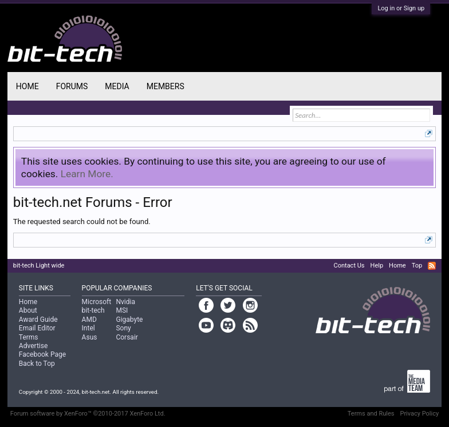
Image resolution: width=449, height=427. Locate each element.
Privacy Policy (419, 413)
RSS (432, 266)
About (28, 310)
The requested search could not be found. (82, 221)
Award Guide (38, 320)
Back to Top (37, 364)
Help (377, 265)
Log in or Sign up (400, 8)
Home (27, 86)
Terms (28, 337)
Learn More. (87, 173)
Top (417, 265)
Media (117, 86)
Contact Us (349, 265)
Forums (72, 86)
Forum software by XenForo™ (88, 413)
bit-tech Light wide (39, 265)
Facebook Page (42, 354)
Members (165, 86)
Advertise (33, 346)
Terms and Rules (371, 413)
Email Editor (37, 328)
